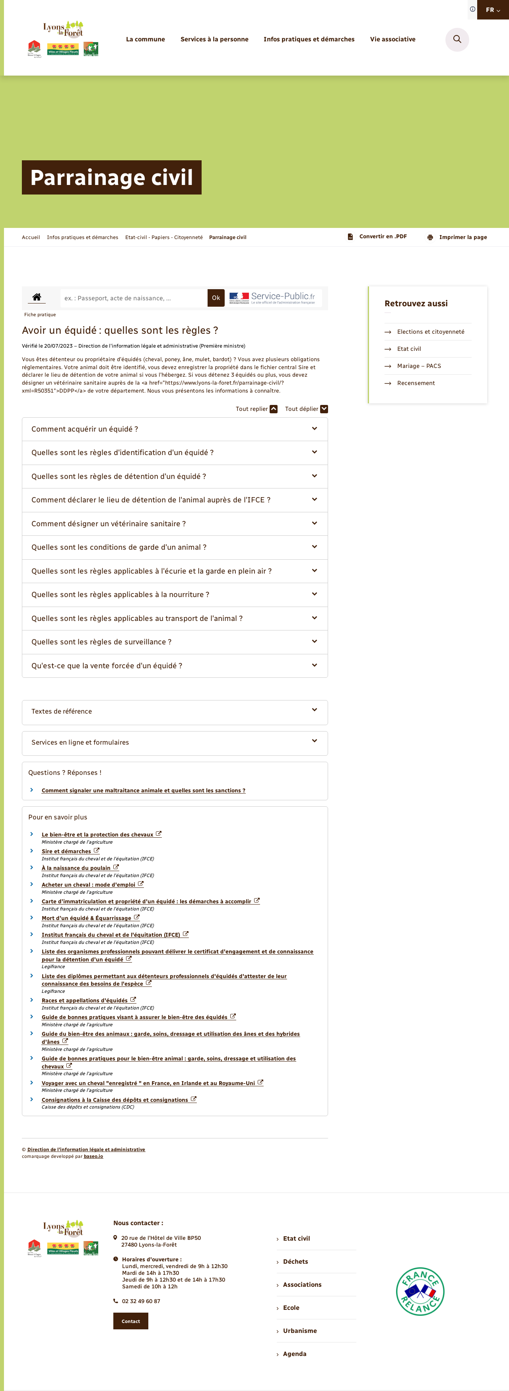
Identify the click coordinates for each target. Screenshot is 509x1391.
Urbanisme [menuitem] (297, 1331)
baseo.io (93, 1156)
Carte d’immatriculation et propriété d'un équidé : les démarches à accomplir (151, 901)
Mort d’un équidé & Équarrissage (91, 918)
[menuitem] (145, 39)
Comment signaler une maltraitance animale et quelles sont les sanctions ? (143, 790)
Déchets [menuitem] (292, 1261)
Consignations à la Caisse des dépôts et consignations (119, 1100)
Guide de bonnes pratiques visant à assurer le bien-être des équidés (139, 1017)
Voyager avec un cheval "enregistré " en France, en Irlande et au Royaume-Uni (152, 1083)
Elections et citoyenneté (424, 331)
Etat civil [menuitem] (293, 1238)
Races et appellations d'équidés (89, 1000)
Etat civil (403, 348)
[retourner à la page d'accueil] (62, 40)
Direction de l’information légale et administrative (86, 1149)
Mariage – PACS (413, 366)
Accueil (31, 237)
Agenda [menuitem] (291, 1354)
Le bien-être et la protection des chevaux (101, 834)
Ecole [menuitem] (288, 1307)
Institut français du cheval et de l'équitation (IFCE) (115, 935)
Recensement (410, 383)
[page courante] (228, 237)
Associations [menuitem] (299, 1284)
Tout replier (257, 409)
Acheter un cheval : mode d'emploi (93, 884)
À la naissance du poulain (80, 868)
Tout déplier (306, 409)
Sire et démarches (70, 851)
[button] (175, 429)
